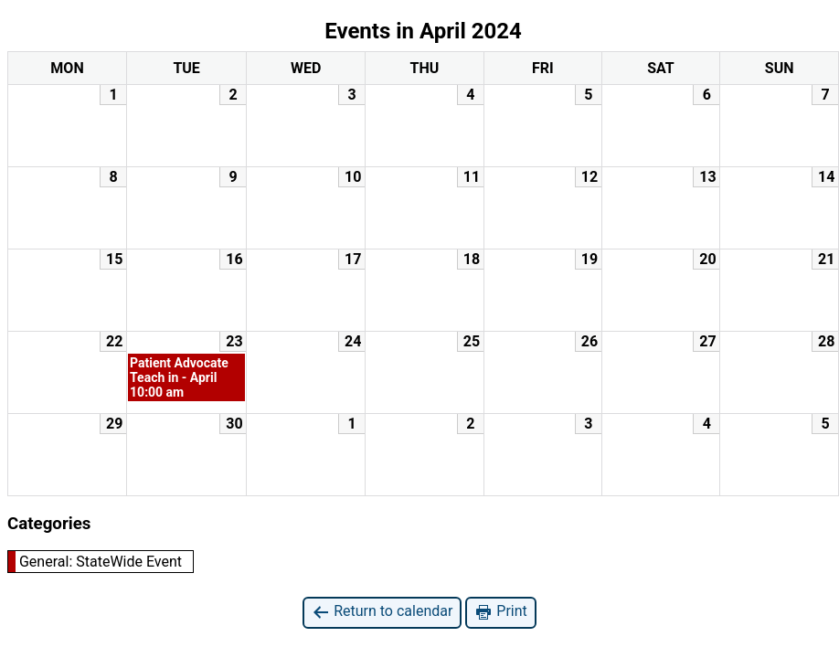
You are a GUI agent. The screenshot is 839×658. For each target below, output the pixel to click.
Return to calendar (382, 611)
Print (500, 611)
